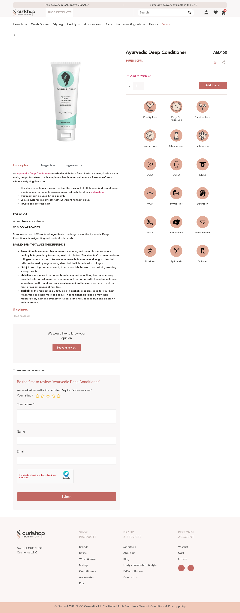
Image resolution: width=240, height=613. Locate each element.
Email (20, 451)
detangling (97, 191)
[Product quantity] (138, 86)
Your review (25, 404)
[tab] (21, 165)
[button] (138, 76)
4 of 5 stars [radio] (53, 396)
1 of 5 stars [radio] (37, 396)
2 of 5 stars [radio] (42, 396)
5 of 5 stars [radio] (58, 396)
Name (21, 431)
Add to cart (212, 85)
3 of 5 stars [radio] (48, 396)
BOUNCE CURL (134, 60)
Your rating (25, 395)
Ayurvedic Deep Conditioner (34, 173)
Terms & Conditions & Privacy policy (162, 606)
